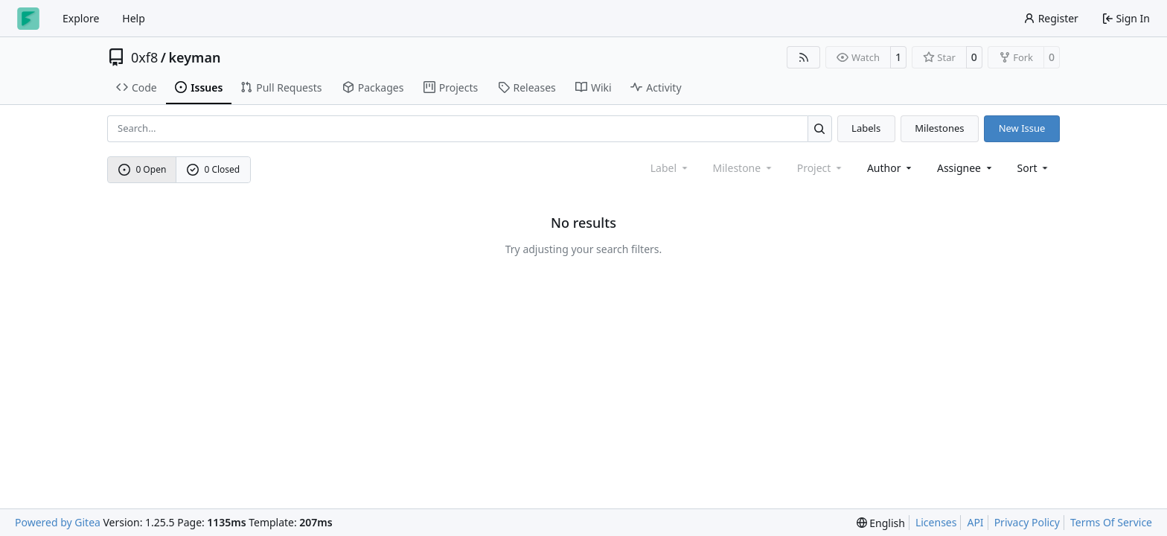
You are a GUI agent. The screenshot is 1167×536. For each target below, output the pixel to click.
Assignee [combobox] (965, 168)
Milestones (939, 128)
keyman (195, 57)
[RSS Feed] (804, 57)
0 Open (142, 169)
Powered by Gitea (57, 522)
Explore (81, 18)
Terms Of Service (1111, 522)
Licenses (936, 522)
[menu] (1034, 168)
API (975, 522)
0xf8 (144, 57)
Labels (865, 128)
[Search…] (820, 128)
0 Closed (213, 169)
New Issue (1022, 128)
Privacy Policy (1027, 522)
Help (133, 18)
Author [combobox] (890, 168)
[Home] (28, 18)
